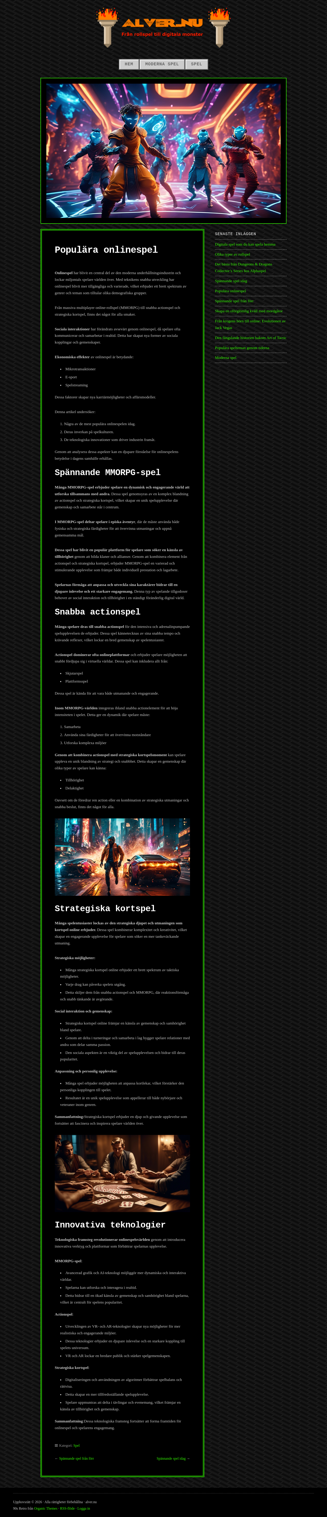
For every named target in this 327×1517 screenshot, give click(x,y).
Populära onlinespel (230, 291)
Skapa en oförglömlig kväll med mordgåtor (249, 311)
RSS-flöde (67, 1508)
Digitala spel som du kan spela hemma (245, 244)
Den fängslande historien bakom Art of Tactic (250, 337)
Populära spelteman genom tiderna (242, 348)
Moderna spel (162, 64)
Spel (196, 64)
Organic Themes (45, 1508)
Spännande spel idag (171, 1458)
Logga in (83, 1508)
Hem (129, 64)
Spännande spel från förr (76, 1458)
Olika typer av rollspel (232, 254)
